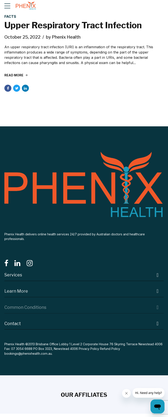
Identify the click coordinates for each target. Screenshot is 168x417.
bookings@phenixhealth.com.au (27, 354)
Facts (10, 16)
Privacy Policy (89, 349)
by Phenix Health (63, 37)
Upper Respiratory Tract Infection (74, 25)
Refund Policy (110, 349)
